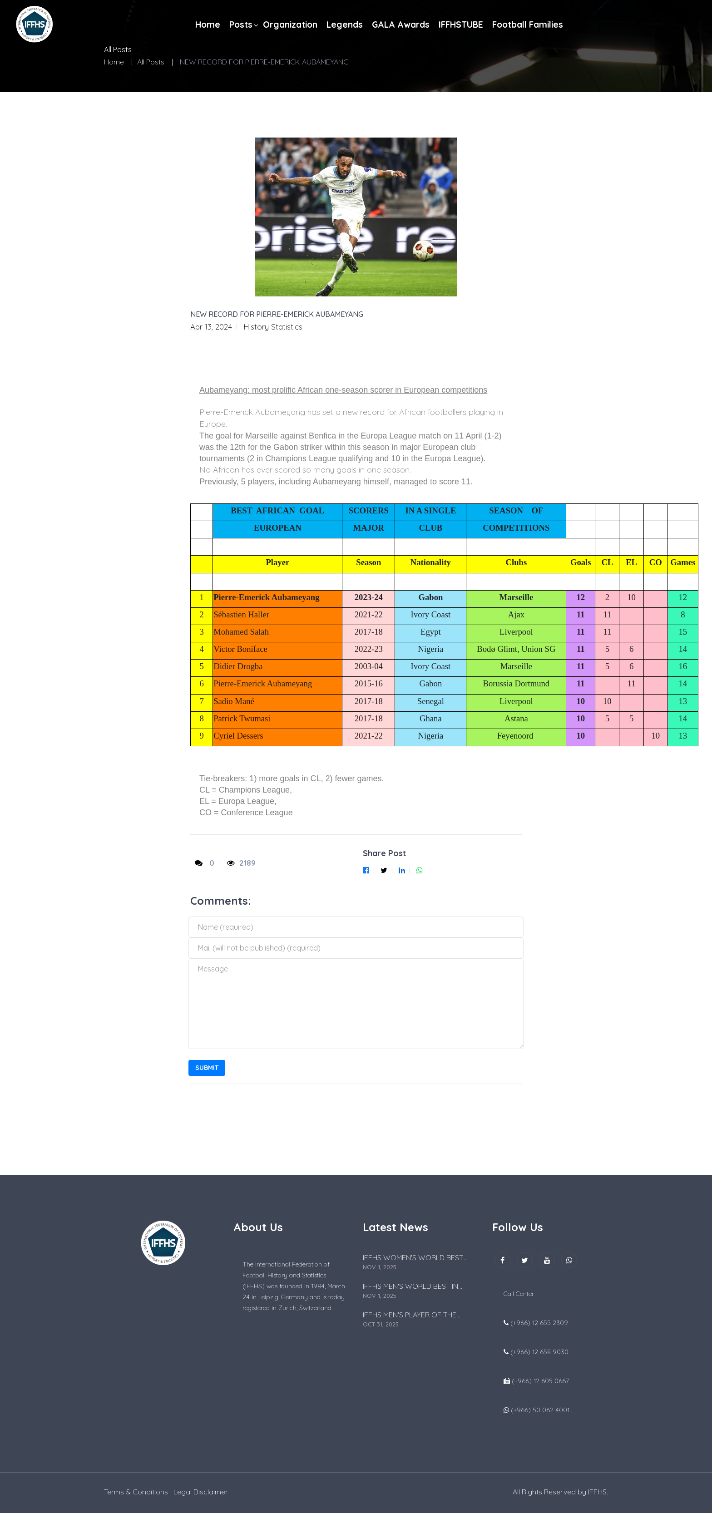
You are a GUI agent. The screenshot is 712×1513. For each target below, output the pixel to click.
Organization (290, 24)
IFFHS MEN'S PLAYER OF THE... (411, 1314)
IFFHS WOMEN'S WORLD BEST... (414, 1257)
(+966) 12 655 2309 (539, 1323)
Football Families (527, 24)
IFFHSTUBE (461, 24)
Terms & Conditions (136, 1491)
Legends (344, 24)
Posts (240, 24)
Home (207, 24)
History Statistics (272, 326)
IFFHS (597, 1491)
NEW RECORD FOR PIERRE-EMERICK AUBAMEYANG (276, 314)
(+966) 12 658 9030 (539, 1352)
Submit (206, 1068)
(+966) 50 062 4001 (540, 1410)
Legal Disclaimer (200, 1491)
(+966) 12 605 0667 (540, 1381)
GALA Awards (401, 24)
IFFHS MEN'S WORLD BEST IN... (412, 1286)
